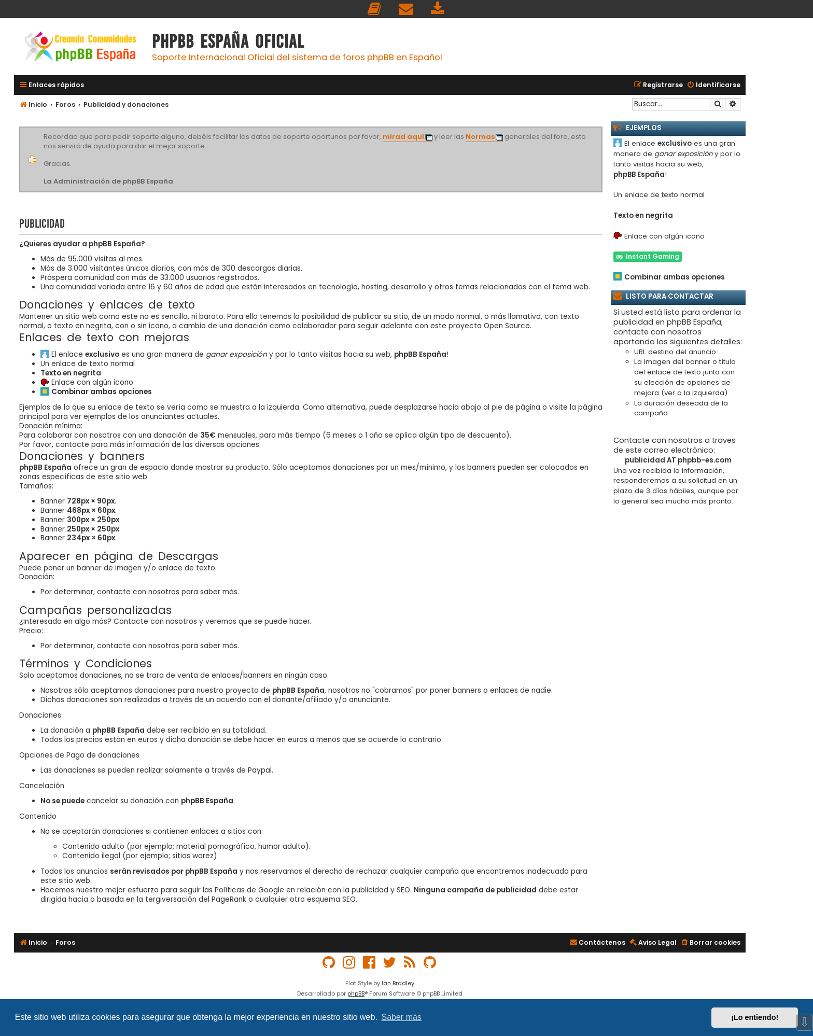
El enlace (85, 354)
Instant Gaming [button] (647, 256)
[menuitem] (375, 9)
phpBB (356, 993)
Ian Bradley (398, 983)
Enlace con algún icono (92, 382)
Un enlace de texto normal (87, 364)
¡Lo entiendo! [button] (754, 1017)
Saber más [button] (402, 1017)
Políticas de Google (249, 890)
